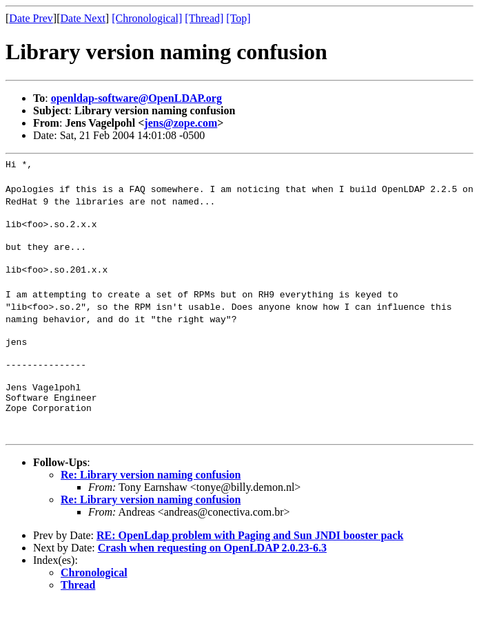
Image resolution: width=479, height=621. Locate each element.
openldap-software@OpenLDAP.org (136, 98)
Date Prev (31, 18)
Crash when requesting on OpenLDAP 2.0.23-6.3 (212, 566)
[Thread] (204, 18)
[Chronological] (147, 18)
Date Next (83, 18)
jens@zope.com (180, 123)
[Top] (238, 18)
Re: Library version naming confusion (151, 493)
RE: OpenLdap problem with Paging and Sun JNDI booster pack (249, 554)
